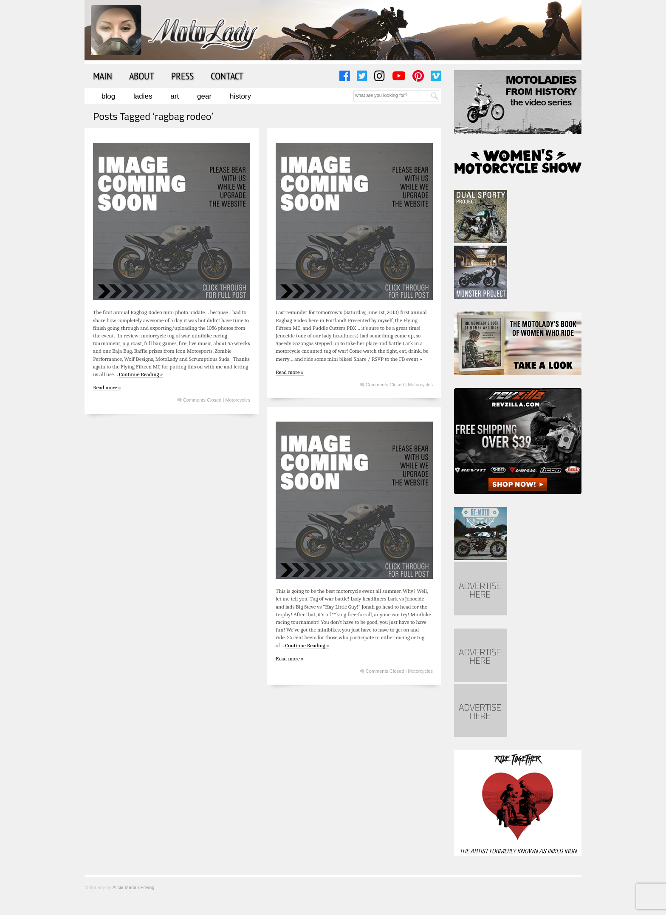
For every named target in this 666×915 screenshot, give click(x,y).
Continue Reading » (141, 374)
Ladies (142, 96)
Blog (108, 96)
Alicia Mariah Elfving (133, 887)
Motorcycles (237, 399)
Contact (227, 75)
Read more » (107, 387)
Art (174, 96)
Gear (204, 96)
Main (102, 75)
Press (182, 75)
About (141, 75)
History (240, 96)
